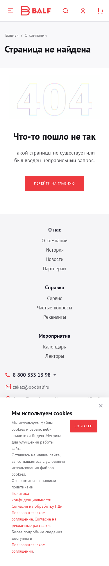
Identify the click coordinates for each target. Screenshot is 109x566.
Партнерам (54, 268)
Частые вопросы (54, 307)
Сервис (54, 298)
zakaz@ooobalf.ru (31, 387)
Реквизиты (54, 317)
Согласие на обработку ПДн (37, 506)
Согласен (83, 426)
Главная (12, 35)
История (55, 250)
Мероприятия (54, 335)
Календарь (54, 347)
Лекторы (54, 356)
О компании (54, 240)
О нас (54, 229)
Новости (54, 259)
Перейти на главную (54, 183)
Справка (54, 287)
